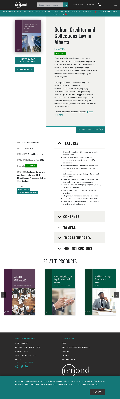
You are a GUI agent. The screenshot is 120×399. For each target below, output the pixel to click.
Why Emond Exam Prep (25, 354)
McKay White (60, 49)
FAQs (64, 343)
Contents (70, 216)
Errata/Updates (76, 237)
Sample (69, 227)
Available (60, 53)
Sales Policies (68, 358)
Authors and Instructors (27, 347)
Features (70, 143)
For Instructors (77, 248)
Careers (19, 358)
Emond (23, 5)
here (96, 384)
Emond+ (65, 354)
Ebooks (65, 351)
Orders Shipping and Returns (76, 347)
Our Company (21, 343)
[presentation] (3, 295)
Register (78, 5)
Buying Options (90, 129)
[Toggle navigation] (115, 5)
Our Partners (21, 351)
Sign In (90, 5)
